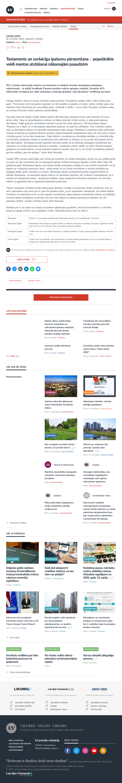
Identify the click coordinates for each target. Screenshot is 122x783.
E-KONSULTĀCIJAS (33, 13)
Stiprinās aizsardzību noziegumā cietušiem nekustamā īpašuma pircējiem (61, 475)
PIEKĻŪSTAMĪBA (16, 747)
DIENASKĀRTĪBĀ (68, 9)
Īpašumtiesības (34, 42)
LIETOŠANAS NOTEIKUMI (20, 744)
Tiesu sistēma (105, 356)
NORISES (43, 9)
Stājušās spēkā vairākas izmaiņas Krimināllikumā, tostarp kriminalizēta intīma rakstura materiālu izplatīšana (22, 574)
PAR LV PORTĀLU (16, 740)
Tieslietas (61, 338)
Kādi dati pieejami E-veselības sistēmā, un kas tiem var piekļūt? (59, 571)
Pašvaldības (17, 666)
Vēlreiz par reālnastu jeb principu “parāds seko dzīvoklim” (95, 447)
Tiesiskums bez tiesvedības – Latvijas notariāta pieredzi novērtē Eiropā (98, 324)
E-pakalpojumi (58, 578)
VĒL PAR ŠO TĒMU (16, 367)
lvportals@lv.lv (50, 745)
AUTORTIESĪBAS (16, 750)
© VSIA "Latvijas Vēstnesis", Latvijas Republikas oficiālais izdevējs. (38, 769)
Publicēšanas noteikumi (105, 250)
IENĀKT (112, 3)
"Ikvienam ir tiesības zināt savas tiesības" (37, 761)
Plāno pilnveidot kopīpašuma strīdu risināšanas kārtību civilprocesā (59, 506)
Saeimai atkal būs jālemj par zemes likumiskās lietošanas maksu (59, 404)
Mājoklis (62, 631)
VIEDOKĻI (54, 9)
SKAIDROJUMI (31, 9)
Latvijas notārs (13, 36)
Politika (23, 628)
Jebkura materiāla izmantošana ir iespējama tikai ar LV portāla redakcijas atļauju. (45, 766)
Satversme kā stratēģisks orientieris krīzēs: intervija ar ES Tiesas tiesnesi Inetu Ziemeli (22, 621)
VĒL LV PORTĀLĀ (15, 534)
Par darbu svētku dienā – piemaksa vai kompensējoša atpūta (61, 658)
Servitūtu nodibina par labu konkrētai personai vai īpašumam (22, 658)
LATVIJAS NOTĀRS (16, 311)
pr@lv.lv (54, 748)
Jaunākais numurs (99, 702)
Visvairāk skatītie (23, 706)
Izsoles (54, 706)
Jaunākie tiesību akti (25, 702)
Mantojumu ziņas (59, 709)
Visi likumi (20, 709)
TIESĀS (81, 9)
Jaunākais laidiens (59, 702)
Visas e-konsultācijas (20, 672)
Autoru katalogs (98, 706)
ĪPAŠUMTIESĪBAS (14, 377)
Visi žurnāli (96, 709)
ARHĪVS (46, 13)
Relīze (18, 42)
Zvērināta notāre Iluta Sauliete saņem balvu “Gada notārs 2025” (98, 349)
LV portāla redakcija (47, 740)
